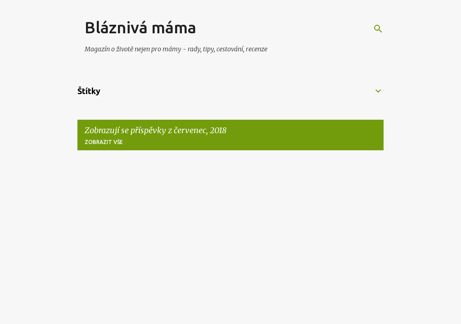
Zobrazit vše (104, 142)
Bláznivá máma (140, 27)
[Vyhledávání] (378, 29)
